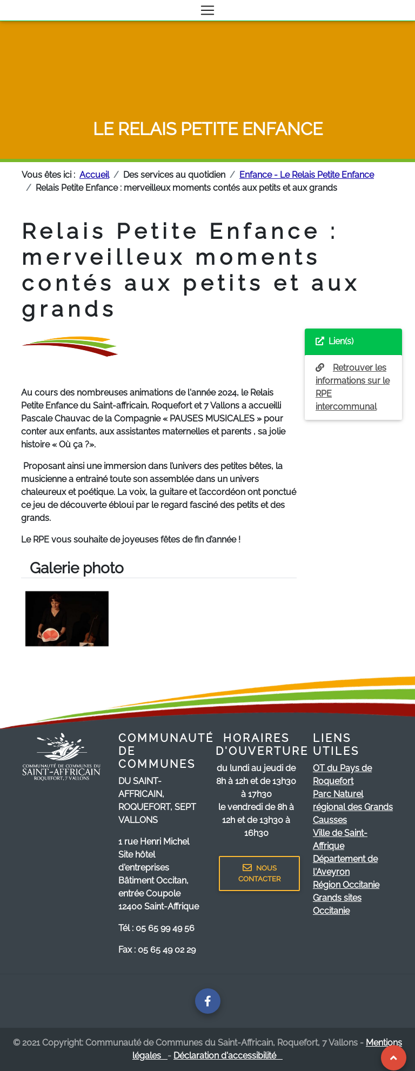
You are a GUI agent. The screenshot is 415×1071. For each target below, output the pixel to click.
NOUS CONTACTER (259, 873)
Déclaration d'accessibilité (228, 1055)
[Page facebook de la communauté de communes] (207, 1001)
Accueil (94, 175)
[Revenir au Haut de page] (393, 1057)
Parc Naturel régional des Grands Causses (353, 807)
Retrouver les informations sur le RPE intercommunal (353, 387)
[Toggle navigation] (207, 10)
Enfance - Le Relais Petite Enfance (306, 175)
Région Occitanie (346, 885)
